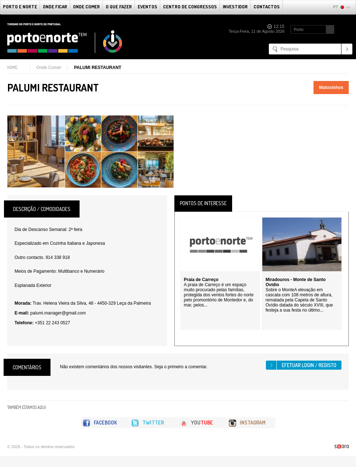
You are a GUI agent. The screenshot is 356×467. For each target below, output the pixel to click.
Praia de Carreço (201, 279)
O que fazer (119, 6)
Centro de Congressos (190, 6)
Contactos (267, 6)
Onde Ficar (55, 6)
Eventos (147, 6)
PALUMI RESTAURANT (97, 67)
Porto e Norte (20, 6)
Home (12, 67)
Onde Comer (86, 6)
